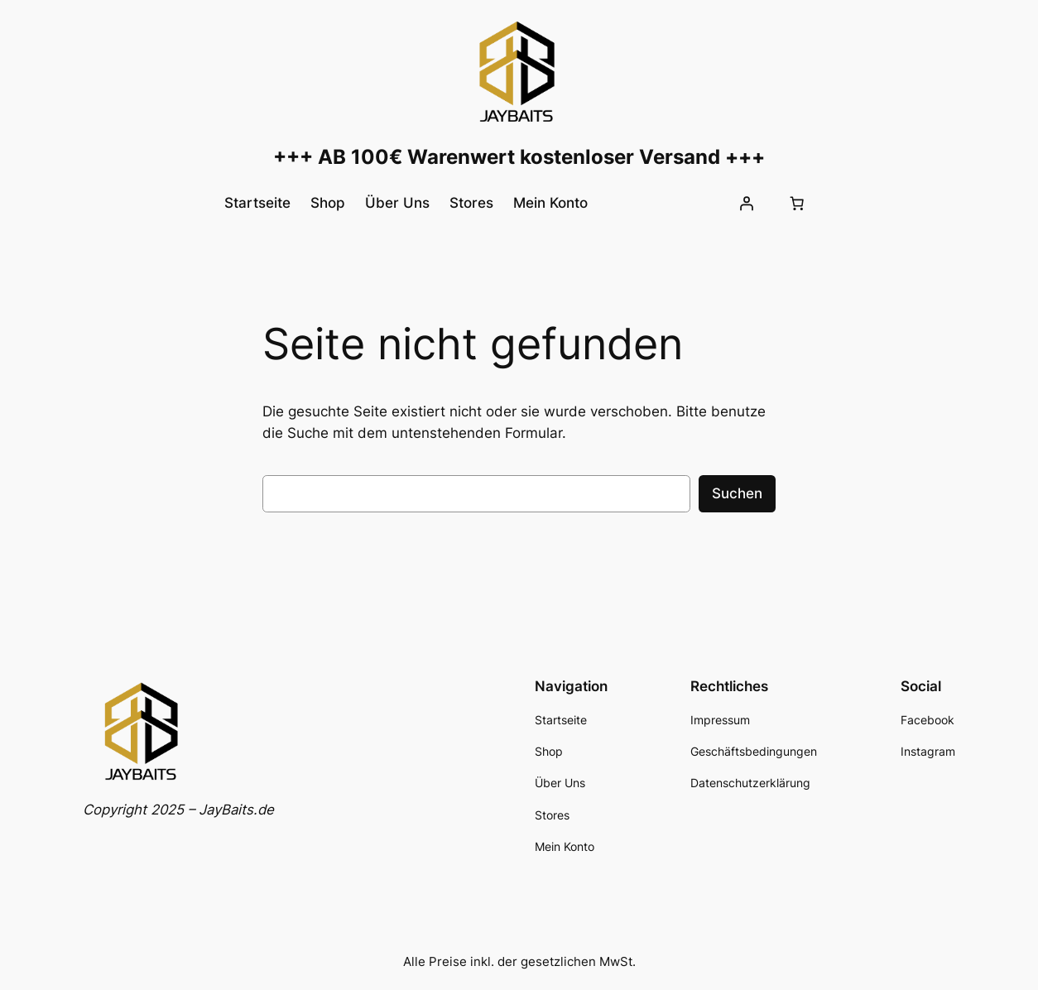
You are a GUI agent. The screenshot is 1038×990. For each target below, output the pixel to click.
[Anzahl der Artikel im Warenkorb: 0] (796, 202)
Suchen (737, 493)
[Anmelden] (745, 202)
